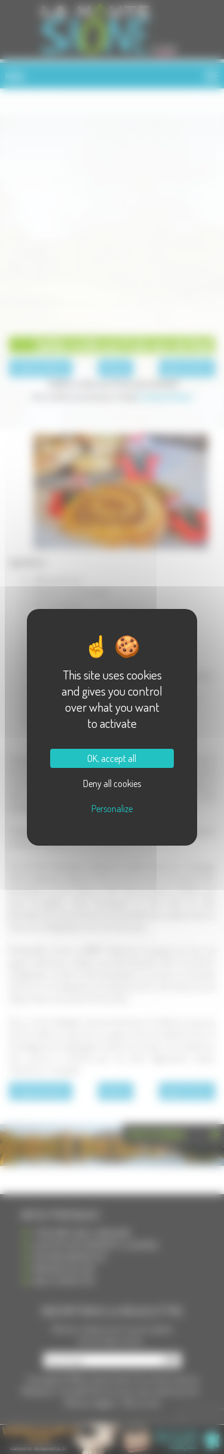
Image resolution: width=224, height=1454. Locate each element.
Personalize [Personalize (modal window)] (112, 809)
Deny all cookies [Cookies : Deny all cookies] (112, 783)
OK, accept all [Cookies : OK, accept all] (111, 758)
